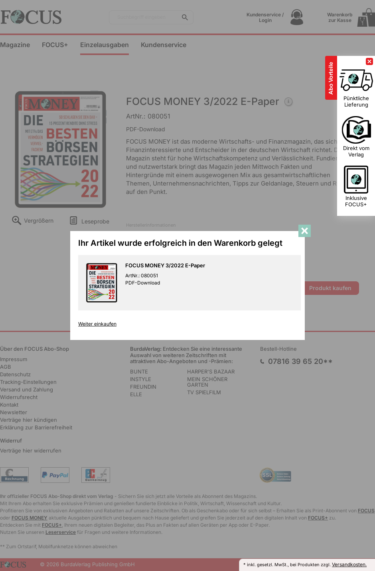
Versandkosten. (349, 564)
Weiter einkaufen (97, 324)
